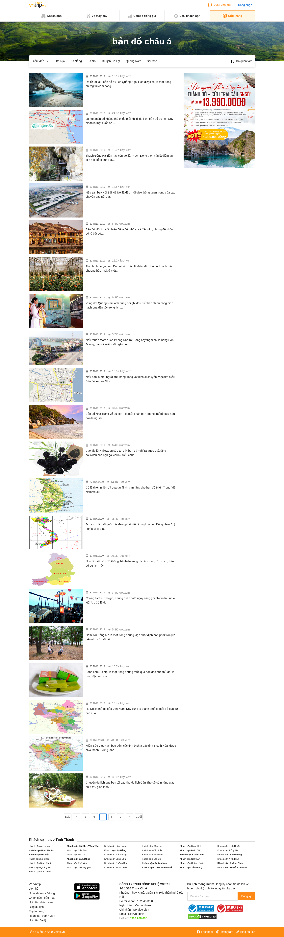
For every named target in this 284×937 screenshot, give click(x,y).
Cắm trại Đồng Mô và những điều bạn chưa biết (125, 628)
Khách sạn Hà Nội (39, 854)
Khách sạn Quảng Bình (116, 863)
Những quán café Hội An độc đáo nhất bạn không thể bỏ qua (130, 594)
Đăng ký (245, 896)
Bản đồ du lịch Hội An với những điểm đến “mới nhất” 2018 (131, 225)
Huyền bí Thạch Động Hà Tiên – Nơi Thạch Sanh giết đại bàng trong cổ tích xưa (129, 151)
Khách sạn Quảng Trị (40, 867)
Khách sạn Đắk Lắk (152, 850)
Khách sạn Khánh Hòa (192, 854)
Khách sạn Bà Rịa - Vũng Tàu (83, 846)
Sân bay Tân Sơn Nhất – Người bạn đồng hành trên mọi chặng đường (131, 188)
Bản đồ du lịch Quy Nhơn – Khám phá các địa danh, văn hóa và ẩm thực (131, 114)
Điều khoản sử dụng (42, 893)
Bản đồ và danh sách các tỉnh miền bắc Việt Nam (126, 739)
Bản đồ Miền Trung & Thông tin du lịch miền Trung (127, 481)
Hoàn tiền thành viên (42, 915)
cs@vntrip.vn (136, 913)
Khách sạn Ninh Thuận (40, 863)
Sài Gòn (152, 61)
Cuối (139, 816)
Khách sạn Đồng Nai (228, 850)
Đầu (67, 816)
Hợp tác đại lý (37, 920)
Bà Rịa (60, 61)
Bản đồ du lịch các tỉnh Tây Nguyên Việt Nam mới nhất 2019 (131, 557)
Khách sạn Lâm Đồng (78, 859)
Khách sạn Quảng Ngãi (192, 863)
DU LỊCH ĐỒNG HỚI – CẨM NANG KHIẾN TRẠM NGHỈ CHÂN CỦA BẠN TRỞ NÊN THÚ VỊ (130, 335)
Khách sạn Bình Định (190, 846)
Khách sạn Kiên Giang (230, 854)
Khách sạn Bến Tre (152, 846)
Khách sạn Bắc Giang (115, 846)
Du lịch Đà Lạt (111, 61)
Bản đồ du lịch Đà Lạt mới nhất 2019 (116, 260)
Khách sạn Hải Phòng (115, 854)
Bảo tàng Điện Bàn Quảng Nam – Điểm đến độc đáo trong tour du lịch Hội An (128, 299)
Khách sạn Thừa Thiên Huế (157, 867)
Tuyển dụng (36, 911)
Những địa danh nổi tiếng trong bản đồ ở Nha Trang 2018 (128, 409)
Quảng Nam (133, 61)
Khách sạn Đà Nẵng (115, 850)
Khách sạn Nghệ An (190, 859)
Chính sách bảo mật (42, 897)
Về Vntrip (35, 884)
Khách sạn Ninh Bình (228, 859)
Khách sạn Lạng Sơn (115, 859)
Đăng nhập (245, 5)
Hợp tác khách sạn (41, 902)
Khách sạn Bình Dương (229, 846)
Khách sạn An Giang (39, 846)
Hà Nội (92, 61)
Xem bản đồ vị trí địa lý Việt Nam (113, 518)
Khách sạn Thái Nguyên (79, 867)
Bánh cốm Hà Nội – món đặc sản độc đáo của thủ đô (129, 665)
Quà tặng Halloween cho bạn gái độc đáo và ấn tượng (130, 444)
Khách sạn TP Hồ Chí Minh (232, 867)
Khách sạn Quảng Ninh (230, 863)
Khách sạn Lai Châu (39, 859)
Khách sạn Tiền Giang (191, 867)
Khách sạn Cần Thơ (77, 850)
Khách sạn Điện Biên (190, 850)
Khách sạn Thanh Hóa (115, 867)
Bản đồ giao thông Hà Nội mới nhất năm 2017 (123, 702)
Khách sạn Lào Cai (151, 859)
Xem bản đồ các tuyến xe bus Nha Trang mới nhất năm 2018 (131, 372)
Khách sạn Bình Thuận (41, 850)
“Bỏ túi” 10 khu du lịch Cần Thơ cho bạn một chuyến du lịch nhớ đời (129, 778)
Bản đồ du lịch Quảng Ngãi (108, 75)
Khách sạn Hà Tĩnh (76, 854)
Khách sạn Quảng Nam (155, 863)
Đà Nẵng (76, 61)
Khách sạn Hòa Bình (152, 854)
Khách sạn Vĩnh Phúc (40, 871)
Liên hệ (34, 888)
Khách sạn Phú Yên (77, 863)
